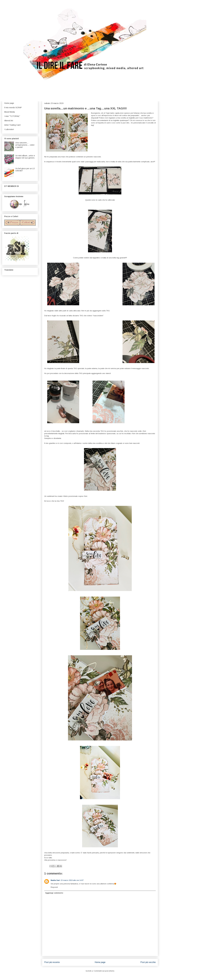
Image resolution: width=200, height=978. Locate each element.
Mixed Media (9, 112)
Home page (100, 962)
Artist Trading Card (12, 125)
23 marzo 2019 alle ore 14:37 (72, 880)
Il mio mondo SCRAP (13, 107)
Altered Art (8, 121)
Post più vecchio (148, 962)
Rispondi (54, 887)
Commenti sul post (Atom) (104, 971)
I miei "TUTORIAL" (12, 116)
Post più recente (52, 962)
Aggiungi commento (54, 893)
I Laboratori (9, 129)
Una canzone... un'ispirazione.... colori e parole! (24, 145)
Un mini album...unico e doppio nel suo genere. (25, 157)
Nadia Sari (55, 880)
